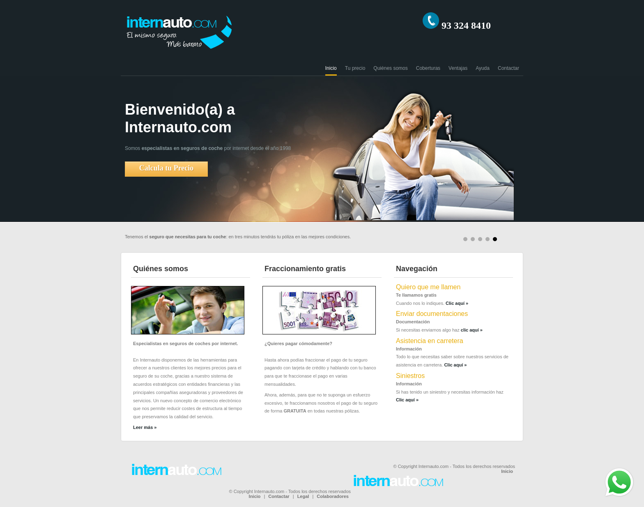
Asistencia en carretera (429, 340)
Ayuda (483, 68)
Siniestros (410, 375)
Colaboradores (333, 496)
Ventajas (457, 68)
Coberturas (428, 68)
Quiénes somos (390, 68)
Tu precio (355, 68)
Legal (303, 496)
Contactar (508, 68)
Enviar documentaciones (432, 313)
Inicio (331, 68)
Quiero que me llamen (428, 286)
